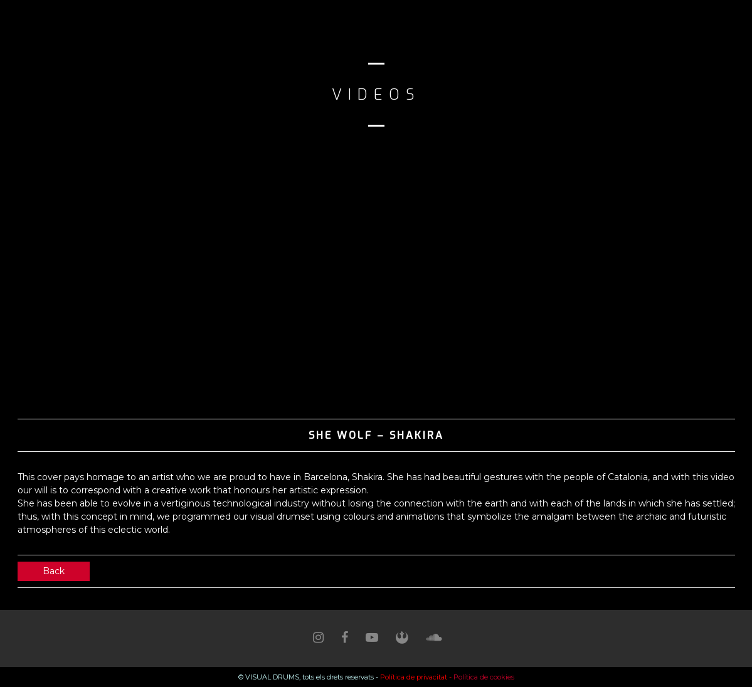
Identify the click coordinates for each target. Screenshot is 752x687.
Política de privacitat (413, 677)
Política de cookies (483, 677)
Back (54, 571)
